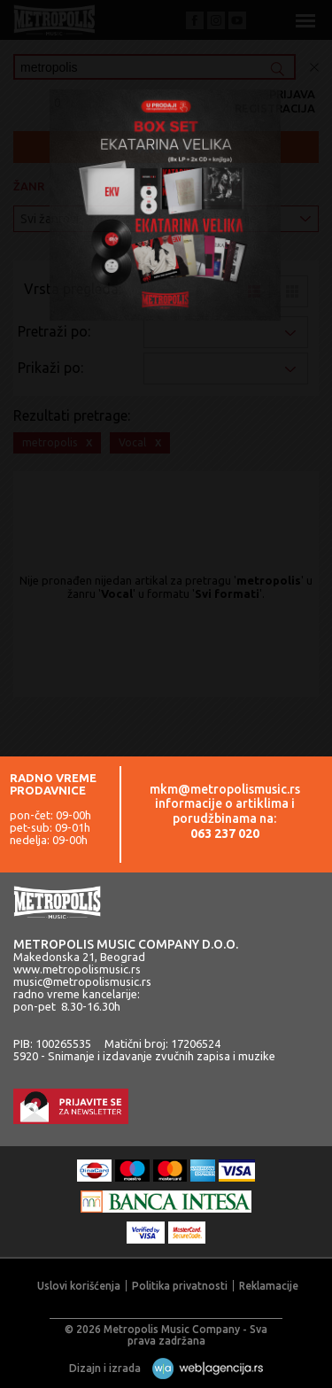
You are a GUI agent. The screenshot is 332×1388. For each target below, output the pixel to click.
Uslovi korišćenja (78, 1285)
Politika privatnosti (180, 1285)
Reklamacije (268, 1285)
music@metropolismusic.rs (82, 981)
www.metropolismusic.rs (77, 969)
